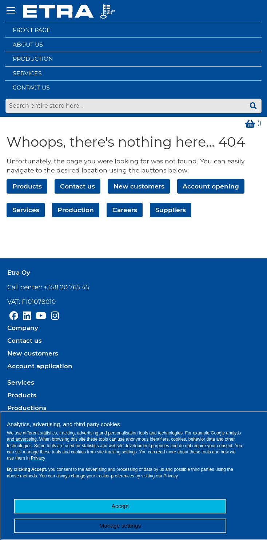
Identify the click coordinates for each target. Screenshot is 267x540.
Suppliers (170, 210)
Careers (124, 210)
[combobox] (133, 106)
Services (27, 73)
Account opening (211, 186)
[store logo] (69, 11)
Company (22, 327)
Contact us (31, 87)
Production (33, 58)
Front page (32, 30)
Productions (27, 408)
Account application (39, 366)
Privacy (38, 458)
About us (28, 44)
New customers (138, 186)
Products (27, 186)
